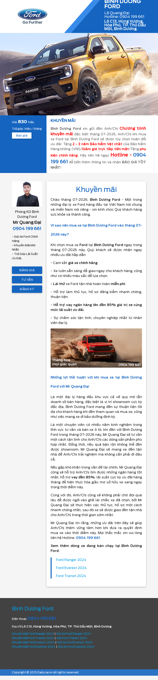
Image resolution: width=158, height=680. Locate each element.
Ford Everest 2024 (71, 568)
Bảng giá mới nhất (27, 271)
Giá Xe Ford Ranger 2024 (73, 633)
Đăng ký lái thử (27, 290)
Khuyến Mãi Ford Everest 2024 (33, 642)
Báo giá (21, 135)
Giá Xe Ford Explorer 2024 (76, 646)
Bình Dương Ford (32, 609)
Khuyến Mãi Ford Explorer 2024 (34, 646)
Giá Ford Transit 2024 (71, 638)
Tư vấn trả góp (27, 280)
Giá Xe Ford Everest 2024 (75, 642)
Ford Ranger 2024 (71, 560)
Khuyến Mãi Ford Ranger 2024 (33, 633)
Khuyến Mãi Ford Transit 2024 (33, 638)
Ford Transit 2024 (71, 576)
